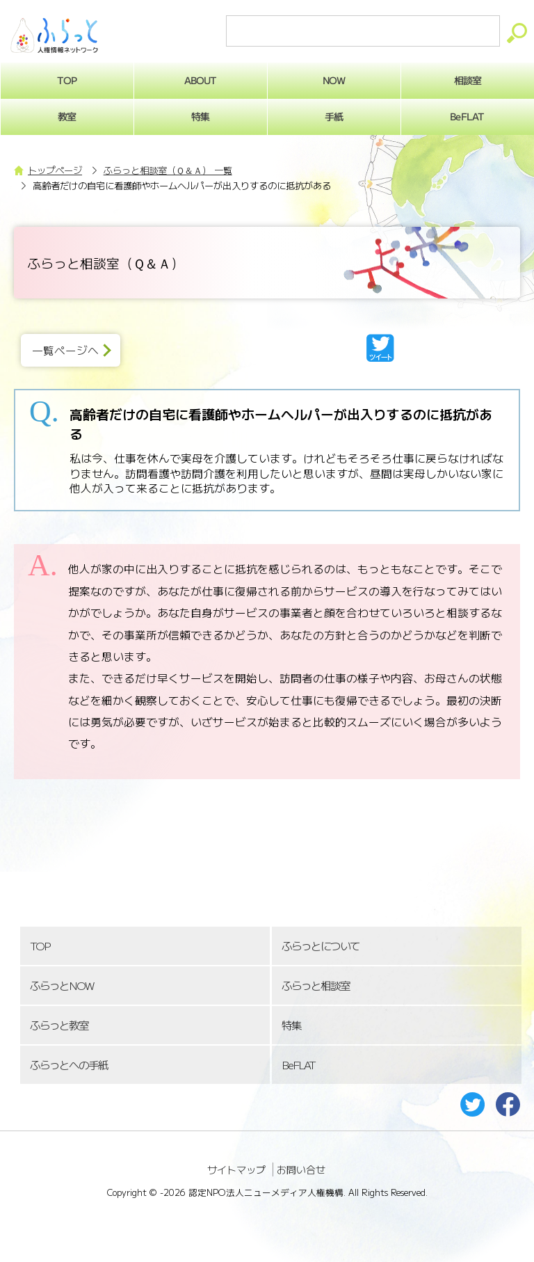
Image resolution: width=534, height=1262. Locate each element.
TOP (39, 946)
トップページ (55, 170)
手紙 (334, 116)
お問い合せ (301, 1169)
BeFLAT (298, 1065)
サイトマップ (236, 1169)
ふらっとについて (320, 946)
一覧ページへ (65, 350)
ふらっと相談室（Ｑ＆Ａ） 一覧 (168, 170)
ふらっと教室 (59, 1025)
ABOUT (200, 80)
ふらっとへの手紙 (69, 1065)
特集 (200, 116)
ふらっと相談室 (316, 985)
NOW (334, 80)
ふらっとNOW (61, 985)
